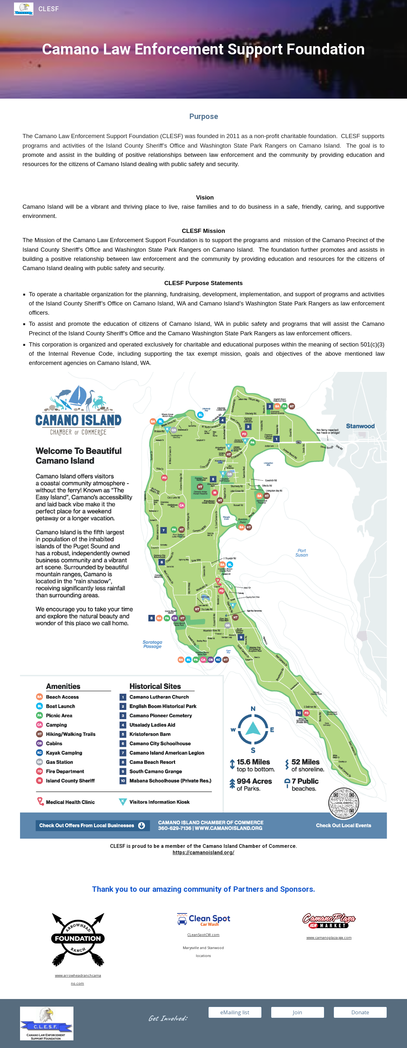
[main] (203, 49)
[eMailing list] (235, 1012)
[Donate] (360, 1012)
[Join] (297, 1012)
